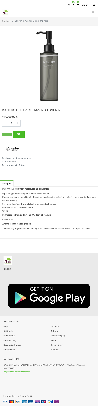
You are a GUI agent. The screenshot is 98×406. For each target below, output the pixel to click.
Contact (55, 350)
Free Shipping (10, 340)
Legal (53, 340)
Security (55, 326)
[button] (7, 134)
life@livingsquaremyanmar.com (17, 371)
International (9, 350)
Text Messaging (58, 336)
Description (7, 183)
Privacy (54, 331)
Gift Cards (8, 331)
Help (6, 326)
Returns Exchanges (12, 345)
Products (6, 21)
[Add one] (17, 123)
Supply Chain (57, 345)
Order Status (9, 336)
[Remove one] (5, 123)
